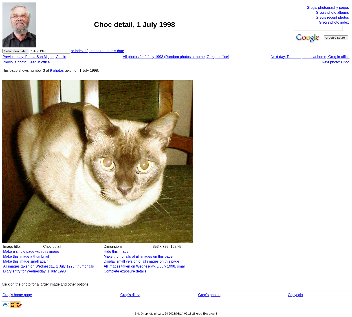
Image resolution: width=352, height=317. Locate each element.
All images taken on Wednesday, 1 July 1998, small (144, 266)
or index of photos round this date (97, 51)
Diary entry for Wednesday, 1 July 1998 (34, 271)
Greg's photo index (334, 22)
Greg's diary (130, 295)
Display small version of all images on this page (141, 261)
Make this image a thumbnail (26, 256)
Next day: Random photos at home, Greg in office (310, 57)
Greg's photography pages (328, 7)
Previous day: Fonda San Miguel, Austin (34, 57)
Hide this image (116, 251)
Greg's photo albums (332, 12)
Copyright (295, 295)
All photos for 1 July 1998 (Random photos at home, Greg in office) (176, 57)
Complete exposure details (125, 271)
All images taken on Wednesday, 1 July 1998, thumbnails (48, 266)
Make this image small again (25, 261)
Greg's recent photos (332, 17)
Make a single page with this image (31, 251)
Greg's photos (209, 295)
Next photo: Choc (336, 62)
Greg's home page (17, 295)
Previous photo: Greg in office (26, 62)
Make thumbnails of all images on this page (138, 256)
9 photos (57, 70)
